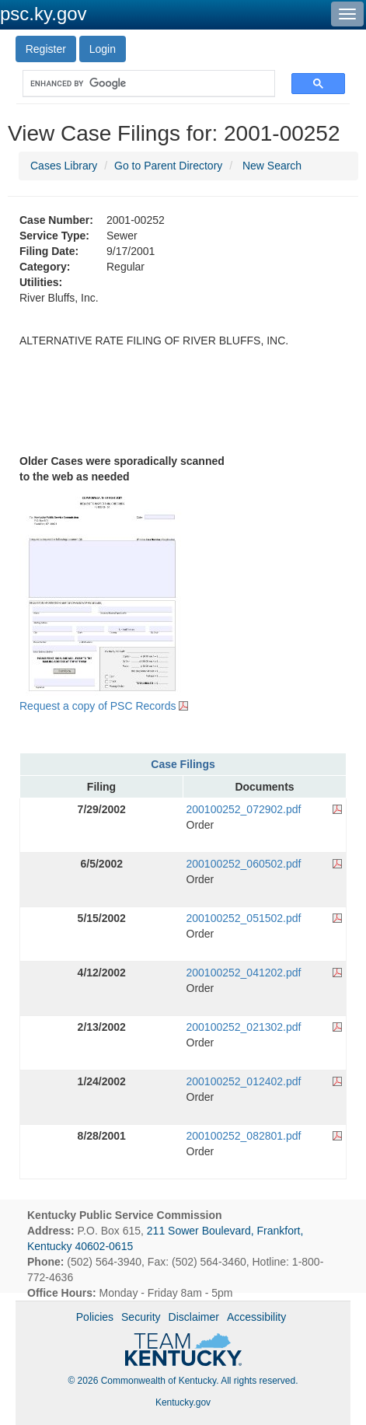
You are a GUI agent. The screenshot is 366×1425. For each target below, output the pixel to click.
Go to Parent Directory (168, 165)
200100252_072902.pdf (244, 809)
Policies (94, 1317)
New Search (272, 165)
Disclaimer (194, 1317)
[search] (141, 84)
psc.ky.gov (43, 13)
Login (102, 49)
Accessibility (256, 1317)
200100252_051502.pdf (244, 918)
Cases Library (63, 165)
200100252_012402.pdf (244, 1081)
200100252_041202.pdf (244, 972)
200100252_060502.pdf (244, 863)
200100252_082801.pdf (244, 1136)
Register (46, 49)
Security (141, 1317)
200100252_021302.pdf (244, 1027)
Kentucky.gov (183, 1402)
